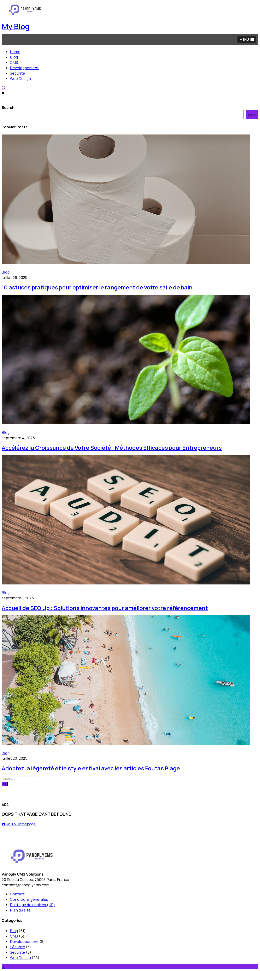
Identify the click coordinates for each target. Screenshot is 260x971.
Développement (24, 67)
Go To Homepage (19, 823)
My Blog (16, 26)
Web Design (20, 78)
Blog (14, 57)
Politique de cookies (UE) (32, 904)
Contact (17, 893)
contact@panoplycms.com (25, 884)
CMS (14, 62)
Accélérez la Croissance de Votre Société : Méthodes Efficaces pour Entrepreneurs (112, 447)
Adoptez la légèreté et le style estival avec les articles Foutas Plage (91, 768)
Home (15, 51)
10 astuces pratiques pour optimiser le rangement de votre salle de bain (97, 287)
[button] (246, 39)
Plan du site (20, 910)
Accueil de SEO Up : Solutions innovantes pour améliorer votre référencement (105, 608)
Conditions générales (29, 899)
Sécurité (17, 73)
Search (8, 107)
